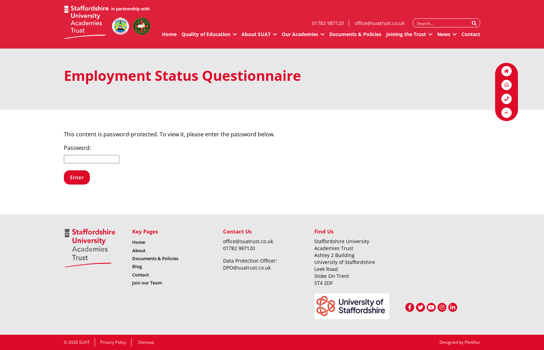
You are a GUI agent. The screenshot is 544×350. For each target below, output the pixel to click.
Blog (137, 266)
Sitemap (146, 342)
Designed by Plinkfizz (460, 342)
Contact (470, 37)
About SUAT (256, 37)
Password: (91, 153)
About (138, 250)
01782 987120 (328, 26)
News (443, 37)
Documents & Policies (355, 37)
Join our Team (147, 283)
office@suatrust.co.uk (380, 26)
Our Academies (300, 37)
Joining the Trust (406, 37)
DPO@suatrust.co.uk (247, 267)
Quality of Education (205, 37)
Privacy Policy (113, 342)
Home (169, 37)
